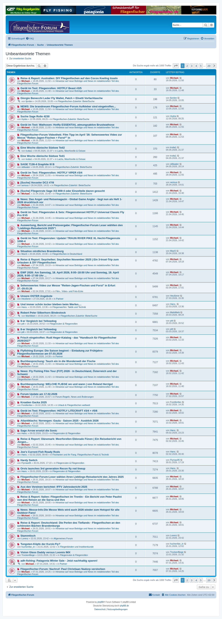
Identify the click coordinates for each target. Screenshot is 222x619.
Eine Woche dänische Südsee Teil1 (42, 155)
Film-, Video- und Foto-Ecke (69, 291)
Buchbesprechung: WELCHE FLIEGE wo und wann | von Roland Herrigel (66, 384)
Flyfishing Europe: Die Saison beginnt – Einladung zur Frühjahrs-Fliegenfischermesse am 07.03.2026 (60, 352)
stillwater (25, 167)
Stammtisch (28, 535)
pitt (23, 323)
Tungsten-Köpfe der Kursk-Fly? (40, 544)
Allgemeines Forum (63, 538)
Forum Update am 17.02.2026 (38, 394)
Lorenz (24, 538)
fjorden (29, 101)
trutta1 (29, 151)
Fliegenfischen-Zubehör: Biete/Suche (76, 101)
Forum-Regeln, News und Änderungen (75, 397)
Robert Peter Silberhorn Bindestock (43, 312)
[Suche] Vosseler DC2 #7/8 (37, 182)
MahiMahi (30, 316)
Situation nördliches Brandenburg (42, 251)
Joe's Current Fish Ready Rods (40, 451)
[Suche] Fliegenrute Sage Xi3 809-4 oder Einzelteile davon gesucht (62, 190)
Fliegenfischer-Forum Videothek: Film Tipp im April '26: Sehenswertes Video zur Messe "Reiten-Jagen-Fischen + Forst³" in (69, 136)
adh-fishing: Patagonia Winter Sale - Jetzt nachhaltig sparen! (58, 560)
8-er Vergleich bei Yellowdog (38, 329)
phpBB (100, 602)
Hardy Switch (28, 460)
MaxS (24, 254)
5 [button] (201, 66)
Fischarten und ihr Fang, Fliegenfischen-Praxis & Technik (80, 454)
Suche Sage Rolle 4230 (35, 116)
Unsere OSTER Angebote (36, 296)
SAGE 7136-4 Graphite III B (37, 164)
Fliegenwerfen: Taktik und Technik (69, 307)
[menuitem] (30, 38)
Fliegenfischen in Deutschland (67, 254)
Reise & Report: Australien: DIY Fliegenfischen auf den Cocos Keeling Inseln (69, 78)
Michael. (25, 81)
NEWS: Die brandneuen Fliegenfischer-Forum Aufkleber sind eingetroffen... (68, 106)
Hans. (24, 307)
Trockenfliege (28, 555)
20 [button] (208, 66)
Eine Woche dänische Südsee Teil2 (42, 147)
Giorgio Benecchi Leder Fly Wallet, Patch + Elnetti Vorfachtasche (61, 98)
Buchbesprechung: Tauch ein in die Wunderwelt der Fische (57, 361)
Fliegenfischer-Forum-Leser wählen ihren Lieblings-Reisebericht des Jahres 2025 (72, 476)
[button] (176, 65)
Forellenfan (27, 405)
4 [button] (196, 66)
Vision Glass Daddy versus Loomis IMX (45, 552)
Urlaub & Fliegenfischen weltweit (74, 405)
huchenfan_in (28, 547)
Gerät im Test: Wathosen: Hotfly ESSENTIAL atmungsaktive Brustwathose (67, 124)
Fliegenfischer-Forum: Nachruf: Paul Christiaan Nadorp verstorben (62, 568)
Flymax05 (26, 463)
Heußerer (26, 299)
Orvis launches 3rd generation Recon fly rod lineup (52, 468)
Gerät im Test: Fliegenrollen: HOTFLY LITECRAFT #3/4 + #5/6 (58, 410)
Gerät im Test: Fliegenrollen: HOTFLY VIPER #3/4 (51, 172)
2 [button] (187, 66)
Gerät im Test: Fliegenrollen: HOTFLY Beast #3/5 (51, 88)
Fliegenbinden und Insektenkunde (77, 547)
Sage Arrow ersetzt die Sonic (38, 430)
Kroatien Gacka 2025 (33, 402)
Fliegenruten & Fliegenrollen (64, 323)
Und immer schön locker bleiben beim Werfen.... (50, 304)
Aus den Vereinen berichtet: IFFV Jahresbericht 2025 (53, 486)
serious (25, 185)
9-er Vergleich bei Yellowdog (38, 320)
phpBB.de (124, 606)
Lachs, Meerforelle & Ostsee (71, 151)
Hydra (24, 119)
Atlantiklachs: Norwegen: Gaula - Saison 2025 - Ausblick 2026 (59, 420)
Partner (59, 299)
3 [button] (191, 66)
